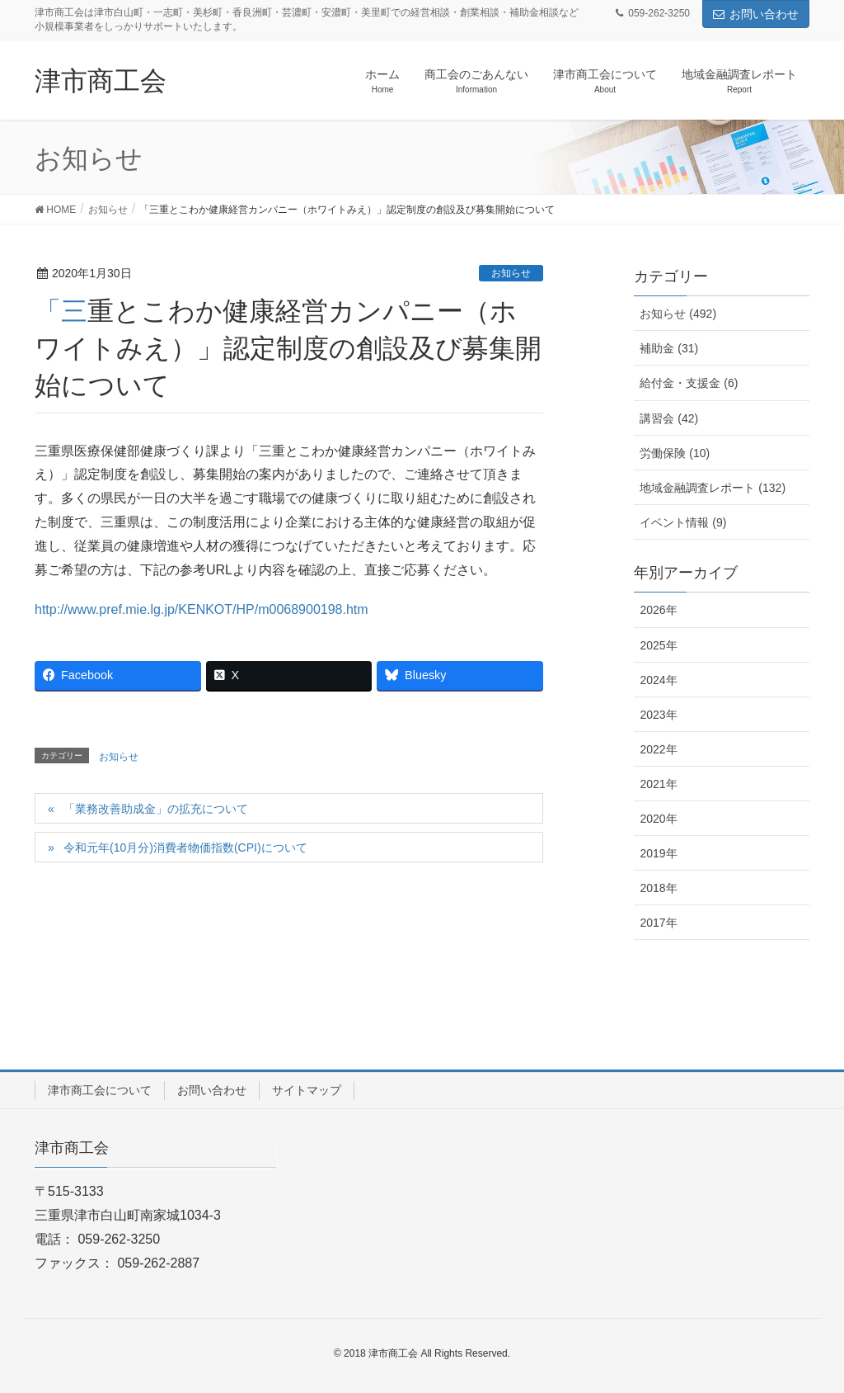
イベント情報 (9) (683, 522)
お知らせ (511, 273)
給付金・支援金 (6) (689, 383)
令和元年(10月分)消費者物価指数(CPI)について (185, 847)
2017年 (658, 922)
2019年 (658, 853)
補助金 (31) (669, 348)
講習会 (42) (669, 418)
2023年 (658, 714)
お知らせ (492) (678, 313)
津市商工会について (100, 1090)
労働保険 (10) (675, 453)
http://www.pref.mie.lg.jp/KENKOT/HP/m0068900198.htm (201, 609)
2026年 (658, 609)
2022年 (658, 749)
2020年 (658, 818)
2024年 (658, 680)
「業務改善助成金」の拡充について (155, 808)
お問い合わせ (756, 14)
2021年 (658, 784)
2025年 (658, 645)
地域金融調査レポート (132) (712, 487)
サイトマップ (306, 1090)
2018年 (658, 888)
